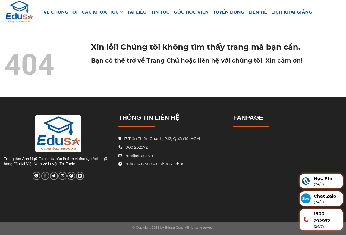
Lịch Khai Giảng (291, 12)
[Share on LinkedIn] (80, 176)
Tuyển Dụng (228, 12)
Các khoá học (102, 12)
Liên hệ (257, 12)
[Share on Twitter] (54, 176)
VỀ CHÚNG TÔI (60, 12)
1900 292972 (133, 147)
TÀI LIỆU (137, 12)
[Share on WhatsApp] (36, 176)
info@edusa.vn (138, 155)
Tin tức (160, 12)
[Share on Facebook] (45, 176)
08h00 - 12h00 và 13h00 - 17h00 (154, 164)
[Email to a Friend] (62, 176)
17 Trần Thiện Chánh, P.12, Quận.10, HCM (161, 138)
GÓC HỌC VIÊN (191, 12)
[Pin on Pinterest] (71, 176)
